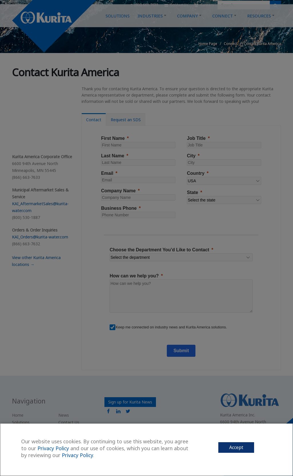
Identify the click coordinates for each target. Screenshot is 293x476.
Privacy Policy (53, 448)
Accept (236, 447)
